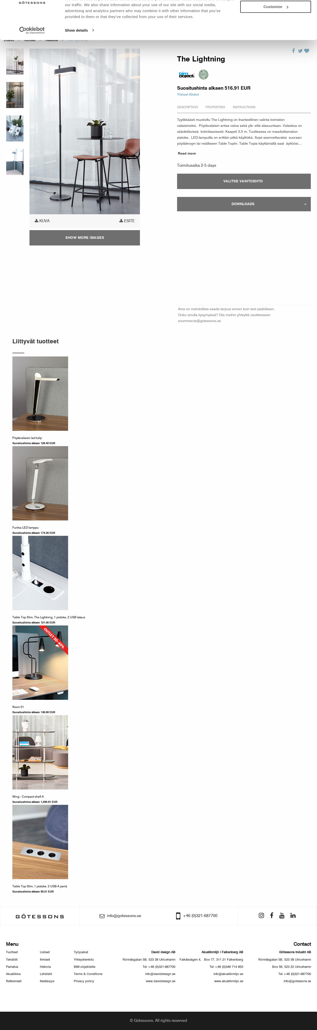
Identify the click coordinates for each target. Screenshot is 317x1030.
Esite (127, 221)
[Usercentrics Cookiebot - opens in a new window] (32, 49)
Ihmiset (45, 959)
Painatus (12, 967)
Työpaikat (81, 952)
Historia (45, 967)
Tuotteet (12, 952)
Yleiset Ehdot (188, 94)
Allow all (275, 12)
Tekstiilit (12, 959)
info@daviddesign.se (160, 974)
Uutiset (45, 952)
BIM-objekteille (84, 967)
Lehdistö (46, 974)
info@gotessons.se (297, 981)
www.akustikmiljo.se (228, 981)
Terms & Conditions (88, 974)
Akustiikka (13, 974)
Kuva (42, 221)
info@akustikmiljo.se (228, 974)
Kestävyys (47, 981)
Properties (215, 107)
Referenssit (14, 981)
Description (187, 107)
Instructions (244, 107)
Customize (276, 26)
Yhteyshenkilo (84, 959)
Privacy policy (84, 981)
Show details (76, 49)
